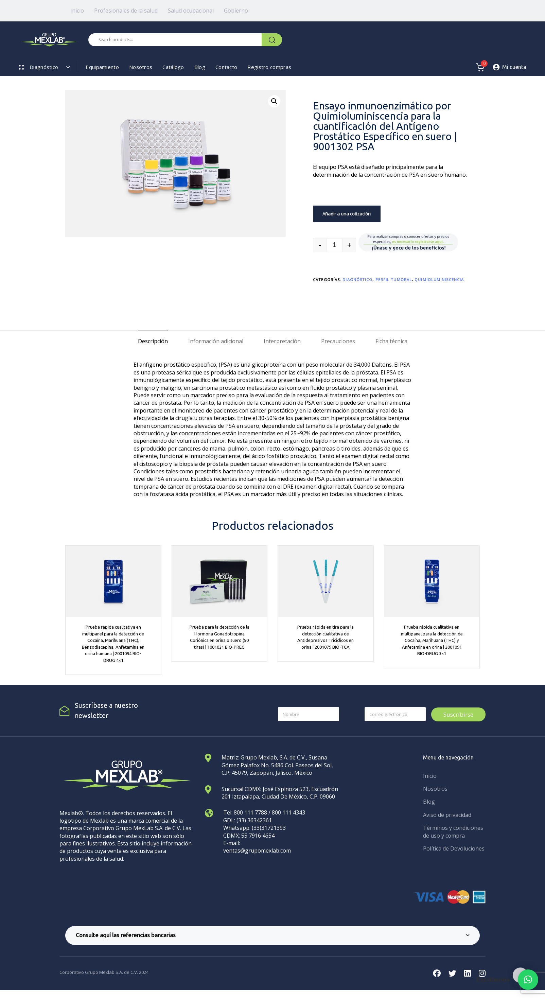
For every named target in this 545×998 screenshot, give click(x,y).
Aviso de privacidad (447, 815)
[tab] (153, 341)
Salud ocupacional (191, 10)
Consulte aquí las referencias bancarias (273, 935)
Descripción (153, 341)
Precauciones (338, 341)
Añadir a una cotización (346, 214)
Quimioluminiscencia (439, 279)
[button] (274, 101)
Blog (199, 67)
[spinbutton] (334, 245)
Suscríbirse (458, 714)
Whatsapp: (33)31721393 (254, 827)
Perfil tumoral (393, 279)
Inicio (77, 10)
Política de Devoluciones (454, 848)
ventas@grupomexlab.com (257, 850)
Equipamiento (102, 67)
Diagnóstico (357, 279)
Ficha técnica (391, 341)
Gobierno (236, 10)
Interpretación (282, 341)
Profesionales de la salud (126, 10)
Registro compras (269, 67)
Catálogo (173, 67)
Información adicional (215, 341)
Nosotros (140, 67)
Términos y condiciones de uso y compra (453, 831)
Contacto (226, 67)
